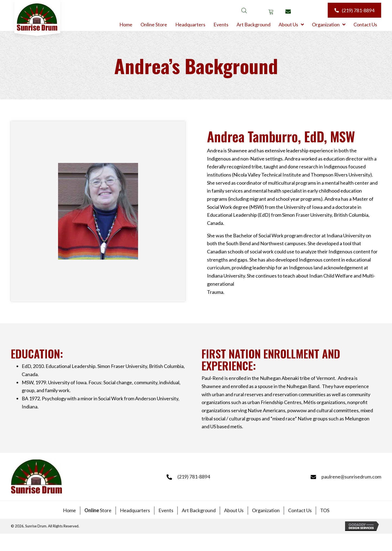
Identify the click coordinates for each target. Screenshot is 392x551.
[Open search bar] (244, 10)
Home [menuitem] (69, 510)
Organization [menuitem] (266, 510)
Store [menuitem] (97, 510)
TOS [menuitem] (324, 510)
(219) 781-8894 (193, 477)
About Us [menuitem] (234, 510)
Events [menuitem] (165, 510)
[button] (271, 11)
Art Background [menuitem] (199, 510)
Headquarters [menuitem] (135, 510)
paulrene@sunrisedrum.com (351, 477)
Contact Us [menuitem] (300, 510)
